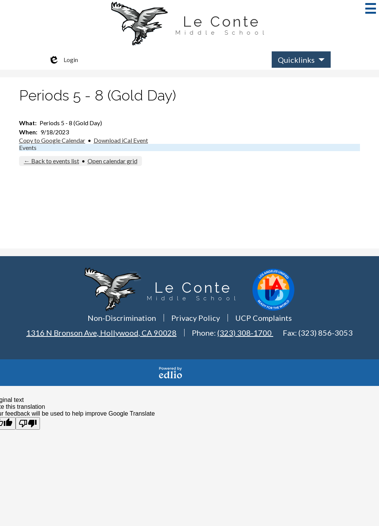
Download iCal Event (121, 140)
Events (28, 147)
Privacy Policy (195, 317)
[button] (301, 59)
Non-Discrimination (122, 317)
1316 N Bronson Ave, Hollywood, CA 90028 (101, 332)
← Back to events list (51, 160)
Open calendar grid (112, 160)
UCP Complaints (263, 317)
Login (63, 60)
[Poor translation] (28, 423)
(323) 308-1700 (245, 332)
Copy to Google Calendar (52, 140)
